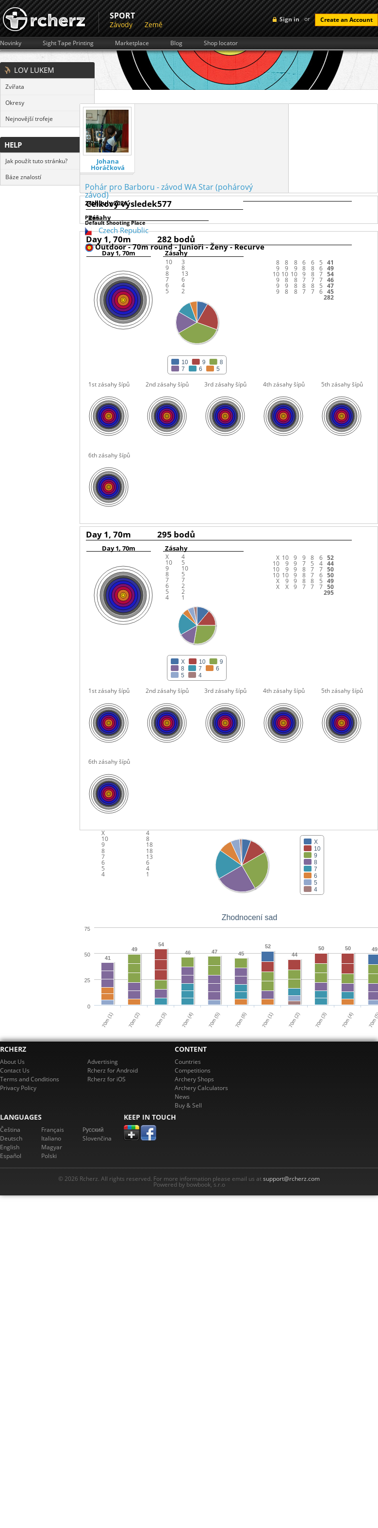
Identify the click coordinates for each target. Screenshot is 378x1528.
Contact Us (15, 1070)
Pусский (93, 1129)
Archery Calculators (201, 1088)
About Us (12, 1062)
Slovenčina (97, 1138)
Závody (121, 24)
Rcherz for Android (112, 1070)
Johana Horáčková (108, 164)
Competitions (193, 1070)
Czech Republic (123, 230)
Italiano (51, 1138)
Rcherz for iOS (106, 1079)
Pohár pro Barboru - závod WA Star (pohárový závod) (169, 191)
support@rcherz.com (291, 1179)
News (182, 1096)
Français (52, 1129)
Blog (176, 43)
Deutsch (11, 1138)
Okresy (14, 103)
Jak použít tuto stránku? (36, 161)
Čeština (10, 1129)
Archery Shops (194, 1079)
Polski (49, 1156)
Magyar (51, 1147)
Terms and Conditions (29, 1079)
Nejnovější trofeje (29, 119)
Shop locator (221, 43)
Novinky (10, 43)
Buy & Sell (188, 1105)
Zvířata (14, 87)
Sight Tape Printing (68, 43)
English (9, 1147)
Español (10, 1156)
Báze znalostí (23, 177)
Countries (188, 1062)
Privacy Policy (18, 1088)
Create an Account (346, 20)
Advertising (102, 1062)
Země (154, 24)
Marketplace (132, 43)
